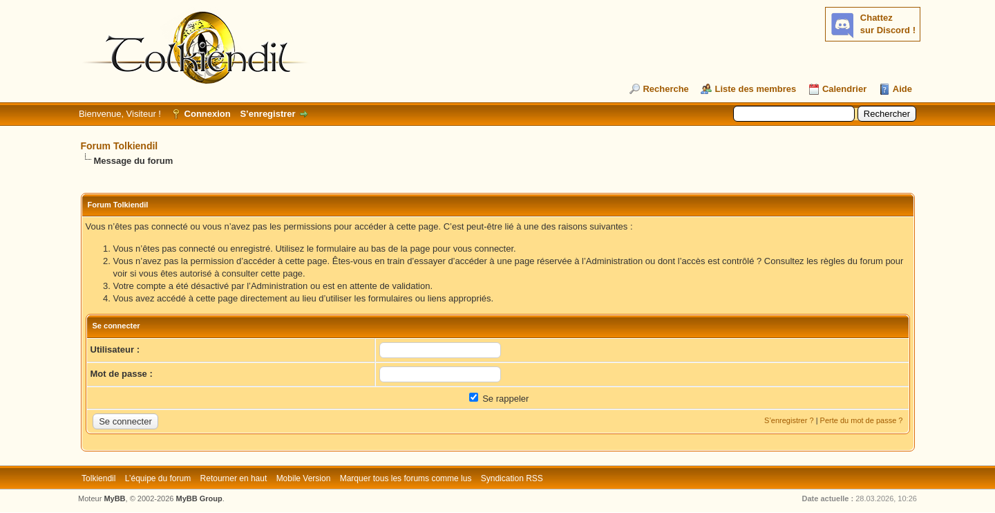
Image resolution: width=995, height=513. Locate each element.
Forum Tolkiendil (119, 145)
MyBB (114, 498)
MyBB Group (199, 498)
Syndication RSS (512, 478)
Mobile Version (303, 478)
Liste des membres (755, 89)
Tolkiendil (98, 478)
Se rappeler (499, 398)
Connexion (207, 114)
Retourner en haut (233, 478)
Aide (902, 89)
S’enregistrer (267, 114)
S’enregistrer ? (789, 420)
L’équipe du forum (158, 478)
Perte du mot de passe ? (861, 420)
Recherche (665, 89)
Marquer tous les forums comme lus (406, 478)
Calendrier (844, 89)
